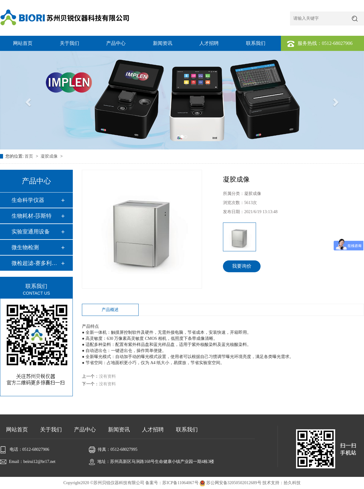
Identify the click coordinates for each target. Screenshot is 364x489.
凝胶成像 (50, 156)
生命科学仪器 (28, 200)
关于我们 (69, 43)
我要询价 (241, 266)
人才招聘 (209, 43)
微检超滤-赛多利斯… (36, 263)
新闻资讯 (162, 43)
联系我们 (255, 43)
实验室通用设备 (31, 232)
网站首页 (22, 43)
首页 (29, 156)
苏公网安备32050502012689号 (231, 483)
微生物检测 (25, 247)
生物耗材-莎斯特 (32, 216)
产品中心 (116, 43)
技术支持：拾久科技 (281, 483)
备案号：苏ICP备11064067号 (171, 483)
